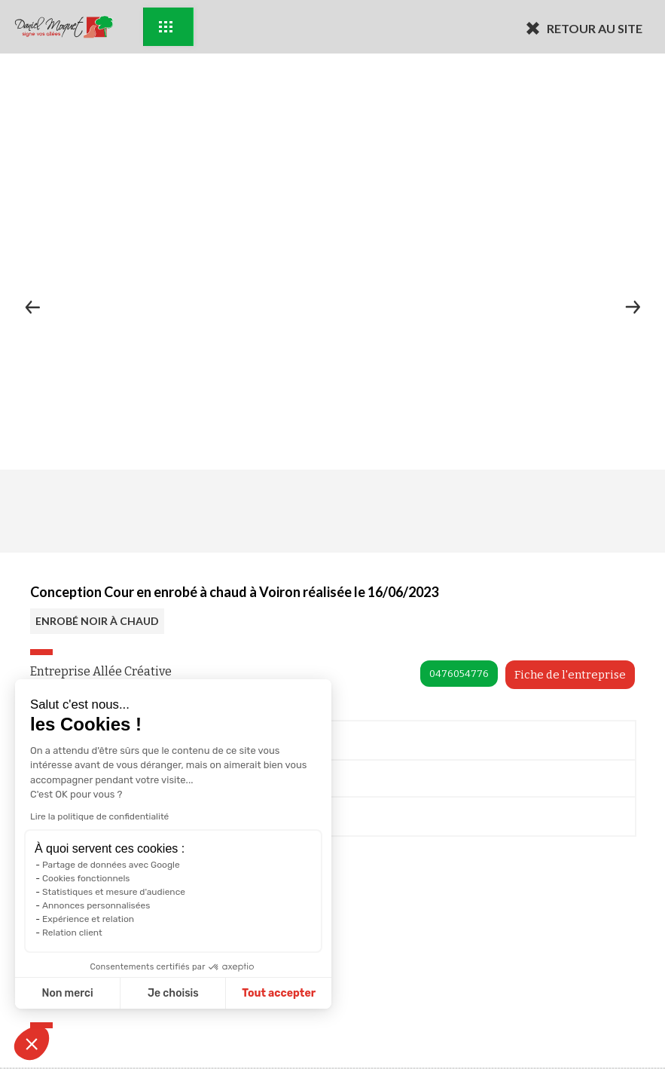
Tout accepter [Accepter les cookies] (279, 993)
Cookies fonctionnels (86, 878)
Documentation (89, 819)
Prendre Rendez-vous (103, 743)
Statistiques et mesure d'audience (113, 892)
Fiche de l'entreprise (570, 675)
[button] (32, 1043)
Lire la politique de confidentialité (99, 816)
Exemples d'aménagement (165, 26)
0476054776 (459, 673)
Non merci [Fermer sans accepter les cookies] (67, 993)
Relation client (72, 932)
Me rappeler (80, 782)
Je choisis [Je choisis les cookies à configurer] (173, 993)
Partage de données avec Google (111, 864)
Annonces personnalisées (96, 905)
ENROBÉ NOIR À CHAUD (97, 620)
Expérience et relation (88, 919)
